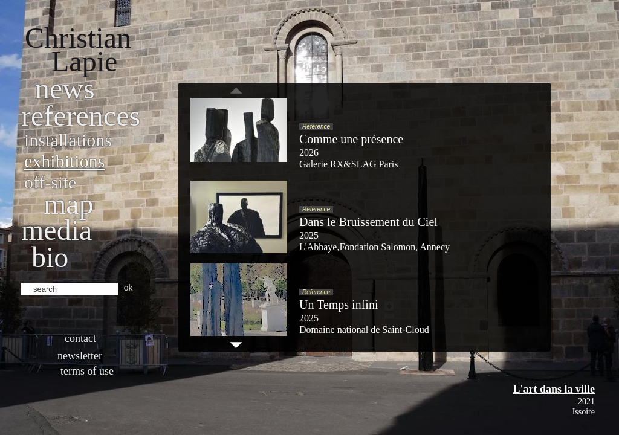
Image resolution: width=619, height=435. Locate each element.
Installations (68, 140)
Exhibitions (64, 161)
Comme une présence (351, 139)
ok (128, 287)
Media (56, 230)
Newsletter (79, 356)
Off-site (50, 182)
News (65, 88)
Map (69, 204)
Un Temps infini (338, 304)
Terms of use (87, 371)
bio (49, 257)
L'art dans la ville (554, 389)
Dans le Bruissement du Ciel (368, 221)
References (80, 116)
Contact (80, 338)
